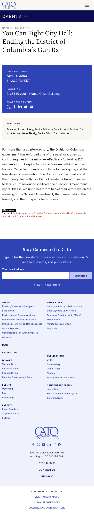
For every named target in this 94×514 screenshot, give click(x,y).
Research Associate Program (62, 394)
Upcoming (7, 389)
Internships (53, 389)
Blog (5, 345)
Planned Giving (10, 373)
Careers (6, 337)
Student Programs (59, 385)
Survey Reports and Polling (61, 378)
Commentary (53, 364)
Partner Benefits (10, 369)
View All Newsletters (47, 285)
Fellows (6, 418)
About (6, 303)
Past (4, 393)
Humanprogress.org (47, 502)
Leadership (8, 311)
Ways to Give (9, 364)
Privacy (47, 477)
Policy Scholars (10, 409)
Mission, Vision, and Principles (18, 306)
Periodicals (54, 303)
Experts (7, 406)
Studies (51, 373)
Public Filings (53, 369)
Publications (55, 356)
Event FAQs (8, 398)
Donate (7, 360)
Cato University (55, 398)
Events (7, 385)
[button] (47, 16)
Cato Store (9, 353)
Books (50, 360)
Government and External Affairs (19, 320)
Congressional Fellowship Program (20, 333)
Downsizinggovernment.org (47, 508)
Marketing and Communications (18, 315)
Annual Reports (10, 329)
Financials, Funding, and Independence (22, 324)
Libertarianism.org (47, 497)
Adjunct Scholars (11, 414)
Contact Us (46, 470)
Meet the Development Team (17, 377)
